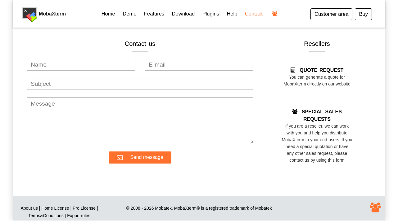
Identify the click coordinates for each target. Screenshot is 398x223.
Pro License (84, 208)
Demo (129, 14)
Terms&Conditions (46, 215)
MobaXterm (185, 208)
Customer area (331, 14)
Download (183, 14)
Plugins (210, 14)
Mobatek (263, 208)
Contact (254, 14)
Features (154, 14)
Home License (55, 208)
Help (232, 14)
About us (29, 208)
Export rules (78, 215)
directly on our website (328, 83)
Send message (140, 157)
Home (108, 14)
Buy (363, 14)
